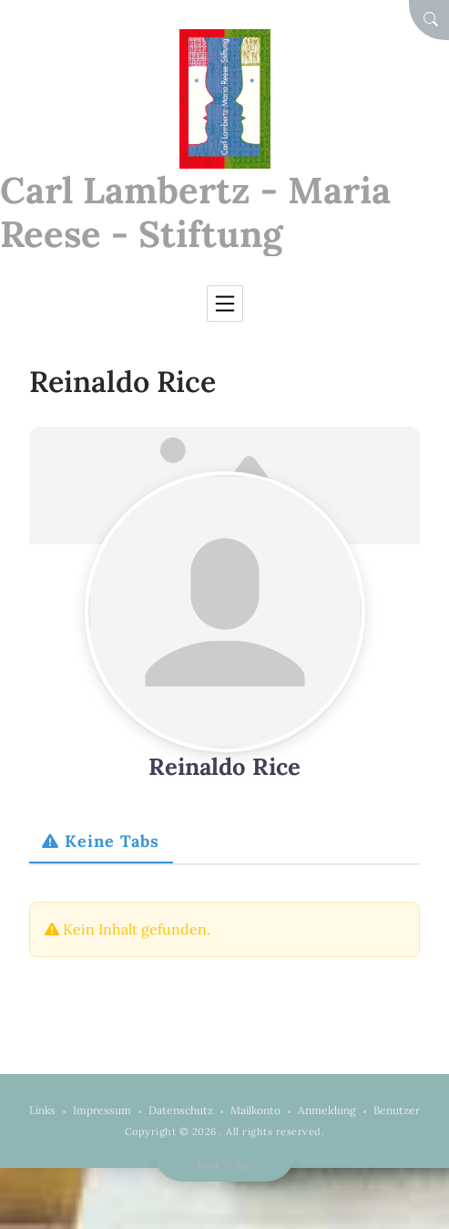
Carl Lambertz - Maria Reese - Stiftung (195, 212)
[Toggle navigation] (225, 303)
